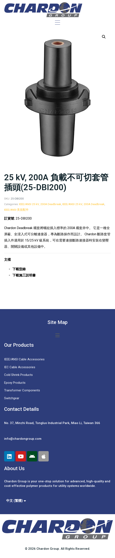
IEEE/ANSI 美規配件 (16, 209)
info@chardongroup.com (22, 439)
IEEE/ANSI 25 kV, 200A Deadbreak (40, 204)
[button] (104, 37)
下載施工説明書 (24, 275)
